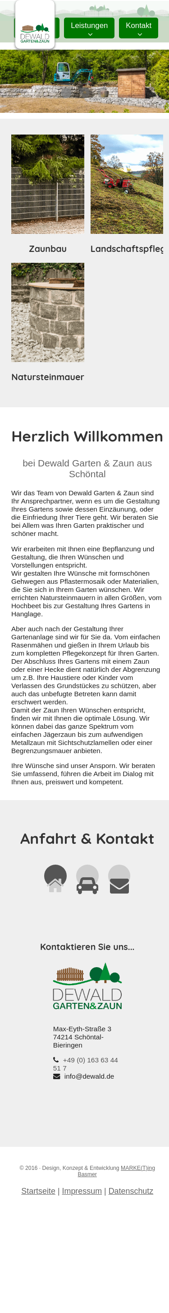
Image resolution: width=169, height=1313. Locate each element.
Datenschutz (131, 1191)
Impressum (82, 1191)
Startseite (38, 1191)
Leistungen (89, 29)
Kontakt (138, 29)
